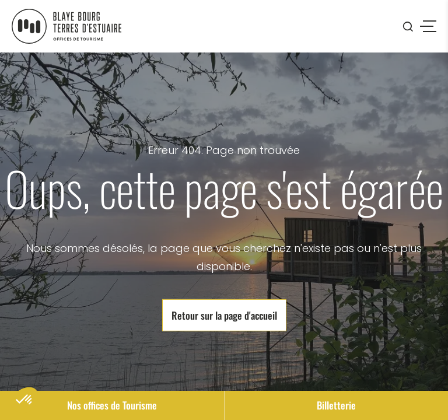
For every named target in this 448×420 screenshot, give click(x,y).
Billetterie (336, 405)
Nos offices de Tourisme (112, 405)
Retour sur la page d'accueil (224, 314)
